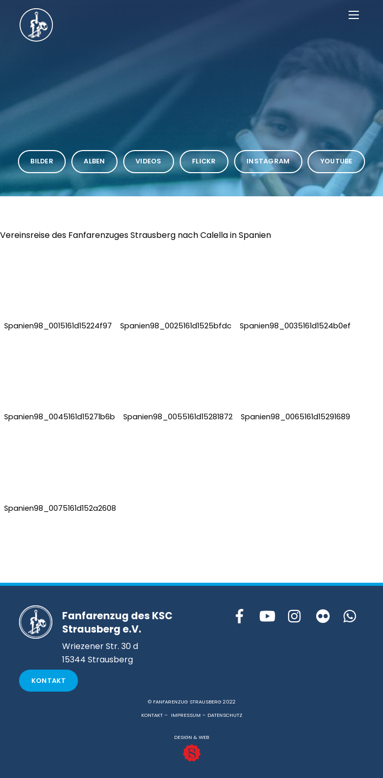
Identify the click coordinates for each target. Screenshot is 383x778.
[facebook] (239, 617)
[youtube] (267, 617)
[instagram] (295, 617)
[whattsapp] (350, 617)
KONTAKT (152, 715)
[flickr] (323, 617)
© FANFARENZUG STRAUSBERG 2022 (192, 701)
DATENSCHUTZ (224, 715)
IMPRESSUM (186, 715)
